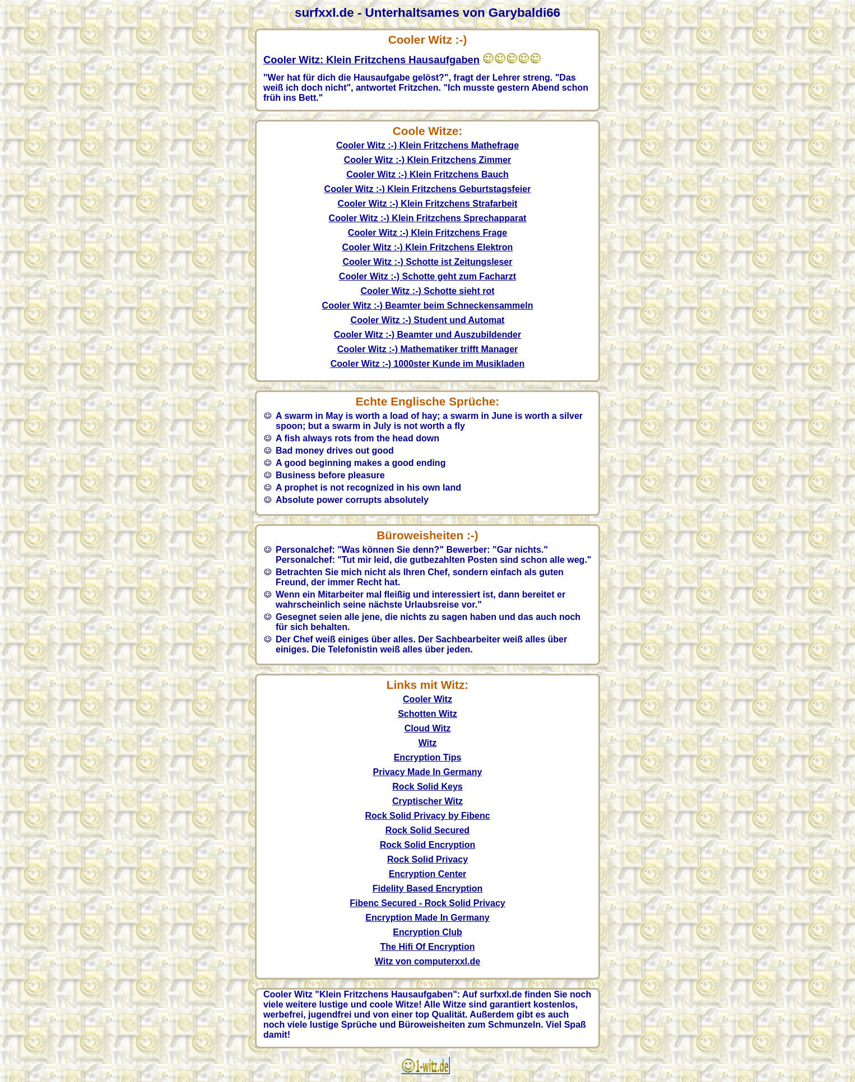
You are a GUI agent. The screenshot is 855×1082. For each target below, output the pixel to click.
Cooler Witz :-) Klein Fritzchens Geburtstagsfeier (427, 189)
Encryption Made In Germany (427, 917)
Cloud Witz (428, 728)
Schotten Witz (427, 714)
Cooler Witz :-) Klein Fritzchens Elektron (427, 247)
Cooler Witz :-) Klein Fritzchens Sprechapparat (428, 218)
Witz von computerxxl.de (427, 961)
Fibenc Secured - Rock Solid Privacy (427, 903)
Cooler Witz (427, 699)
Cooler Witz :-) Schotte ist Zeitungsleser (428, 262)
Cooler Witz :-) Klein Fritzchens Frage (427, 232)
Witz (428, 743)
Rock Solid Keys (427, 786)
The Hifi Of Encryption (427, 947)
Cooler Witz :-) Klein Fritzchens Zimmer (428, 160)
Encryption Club (427, 932)
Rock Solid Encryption (428, 845)
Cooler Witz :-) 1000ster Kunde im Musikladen (428, 364)
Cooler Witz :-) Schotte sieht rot (428, 291)
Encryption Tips (428, 757)
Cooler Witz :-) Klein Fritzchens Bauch (427, 174)
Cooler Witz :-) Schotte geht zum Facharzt (427, 276)
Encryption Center (428, 874)
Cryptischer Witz (427, 801)
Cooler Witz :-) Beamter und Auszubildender (427, 334)
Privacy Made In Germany (427, 772)
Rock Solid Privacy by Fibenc (427, 815)
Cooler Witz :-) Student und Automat (428, 320)
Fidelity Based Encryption (427, 888)
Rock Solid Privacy (427, 859)
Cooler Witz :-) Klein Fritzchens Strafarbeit (428, 203)
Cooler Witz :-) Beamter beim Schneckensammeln (427, 305)
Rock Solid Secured (427, 830)
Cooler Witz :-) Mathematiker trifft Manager (427, 349)
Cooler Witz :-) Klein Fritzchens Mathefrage (427, 145)
